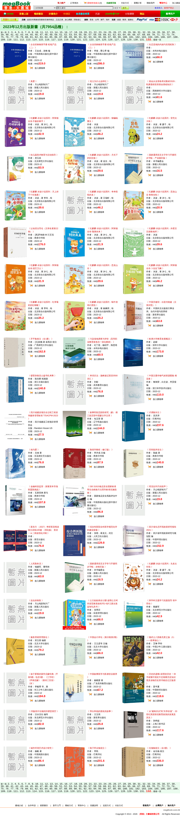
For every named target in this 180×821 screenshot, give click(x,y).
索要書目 (44, 805)
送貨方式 (107, 805)
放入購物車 (40, 68)
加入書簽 (176, 3)
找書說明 (94, 805)
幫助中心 (82, 805)
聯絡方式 (69, 805)
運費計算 (138, 3)
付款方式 (125, 3)
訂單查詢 (74, 3)
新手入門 (57, 805)
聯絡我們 (150, 3)
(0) (94, 3)
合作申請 (32, 805)
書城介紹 (19, 805)
